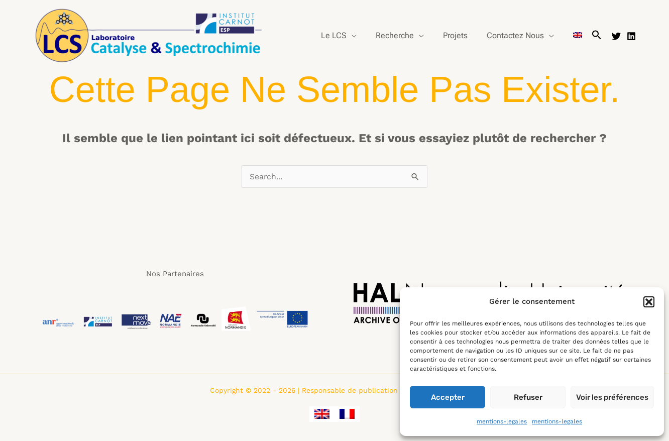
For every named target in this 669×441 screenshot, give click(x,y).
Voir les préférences (612, 397)
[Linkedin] (631, 36)
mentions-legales (502, 421)
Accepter (448, 397)
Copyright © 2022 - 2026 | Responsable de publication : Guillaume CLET (334, 390)
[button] (649, 302)
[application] (365, 35)
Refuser (528, 397)
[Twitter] (616, 36)
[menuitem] (579, 35)
